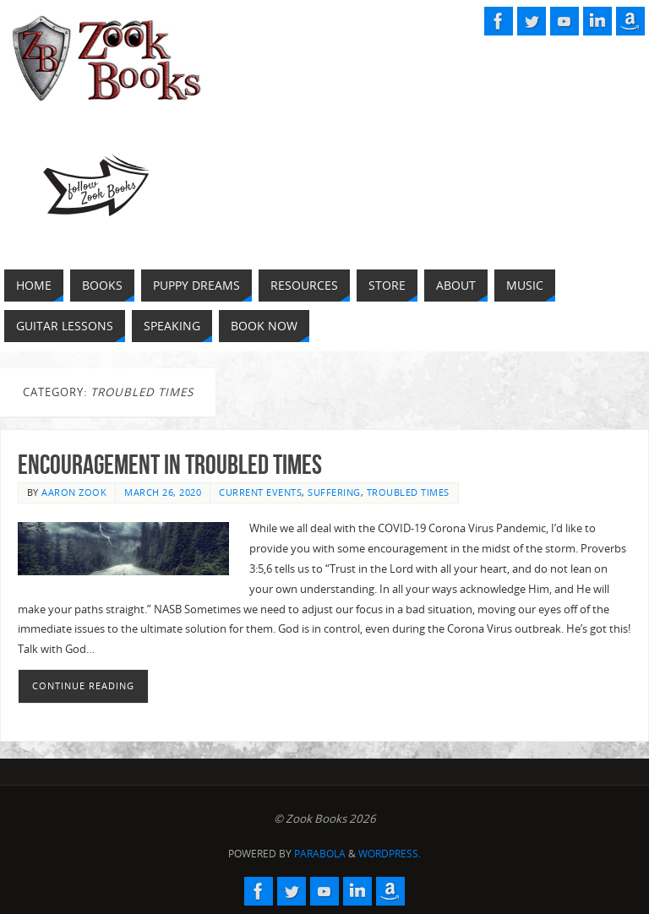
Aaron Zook (73, 492)
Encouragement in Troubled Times (170, 464)
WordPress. (389, 853)
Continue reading (83, 686)
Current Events (260, 492)
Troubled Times (408, 492)
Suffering (334, 492)
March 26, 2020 (162, 492)
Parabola (320, 853)
